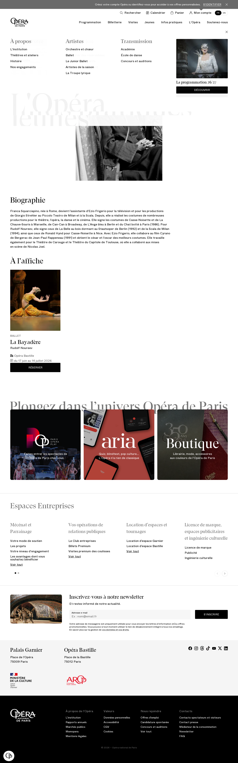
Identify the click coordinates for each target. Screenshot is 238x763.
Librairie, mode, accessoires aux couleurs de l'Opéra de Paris (192, 456)
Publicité (191, 553)
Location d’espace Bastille (144, 546)
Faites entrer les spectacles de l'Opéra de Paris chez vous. (45, 456)
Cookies (108, 731)
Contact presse (188, 722)
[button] (8, 756)
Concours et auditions (154, 727)
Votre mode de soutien (26, 541)
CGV (106, 727)
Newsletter (186, 731)
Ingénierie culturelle (199, 558)
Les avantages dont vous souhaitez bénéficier (27, 558)
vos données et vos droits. (115, 629)
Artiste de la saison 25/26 (119, 69)
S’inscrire (211, 614)
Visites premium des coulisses (89, 551)
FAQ (182, 736)
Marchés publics (75, 727)
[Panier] (178, 13)
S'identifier (212, 4)
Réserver (35, 367)
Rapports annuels (76, 722)
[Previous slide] (217, 574)
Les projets (18, 546)
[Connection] (201, 13)
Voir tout (16, 564)
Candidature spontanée (155, 722)
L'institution (73, 717)
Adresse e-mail (79, 612)
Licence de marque (198, 547)
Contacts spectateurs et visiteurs (200, 717)
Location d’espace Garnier (144, 541)
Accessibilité (111, 722)
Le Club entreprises (82, 541)
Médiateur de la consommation (197, 727)
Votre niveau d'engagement (29, 551)
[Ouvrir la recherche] (131, 13)
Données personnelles (117, 717)
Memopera (72, 731)
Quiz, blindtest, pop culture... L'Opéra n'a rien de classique (119, 456)
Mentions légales (76, 736)
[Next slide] (225, 574)
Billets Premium (79, 546)
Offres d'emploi (150, 717)
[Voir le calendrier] (156, 13)
